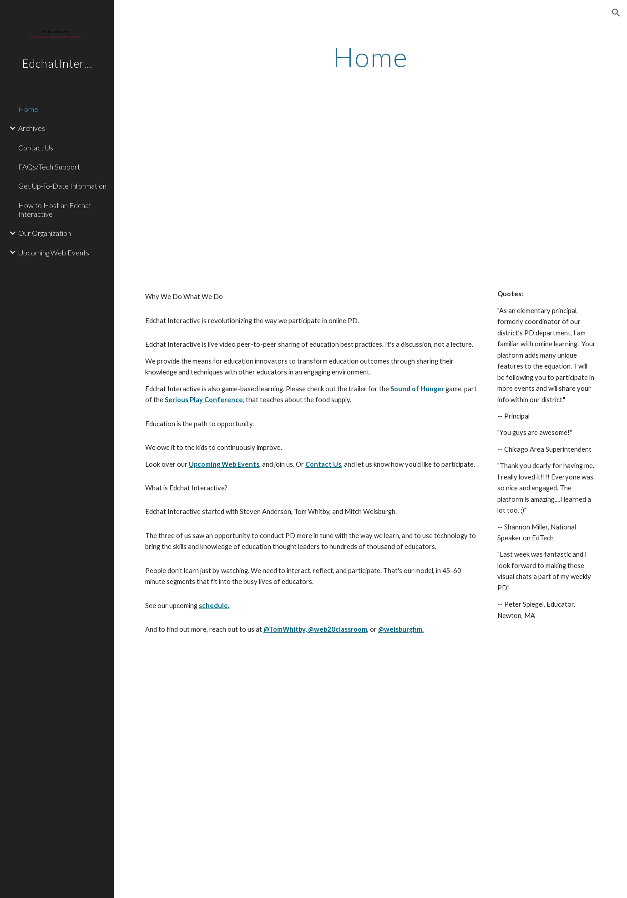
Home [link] (28, 109)
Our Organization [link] (44, 233)
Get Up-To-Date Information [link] (62, 185)
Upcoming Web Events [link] (53, 252)
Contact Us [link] (35, 147)
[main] (370, 56)
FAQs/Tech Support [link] (49, 166)
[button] (616, 13)
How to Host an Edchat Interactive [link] (54, 209)
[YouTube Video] (351, 187)
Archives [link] (31, 128)
